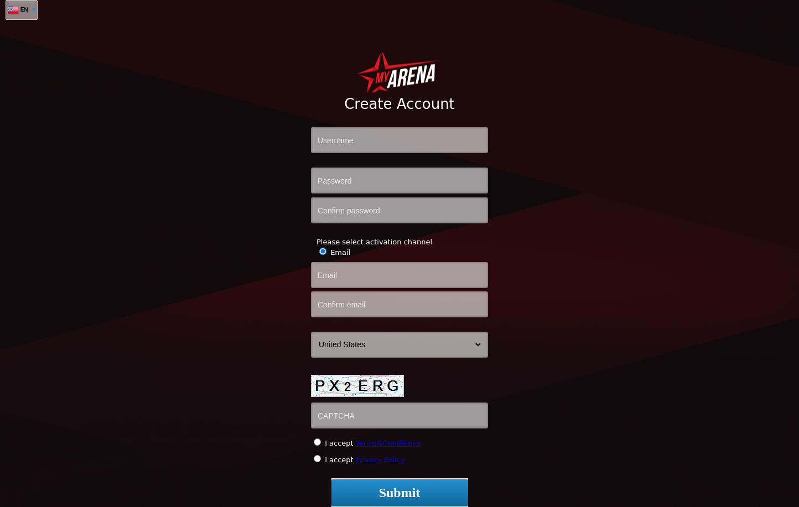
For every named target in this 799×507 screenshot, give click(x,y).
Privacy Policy (380, 460)
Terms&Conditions (388, 443)
